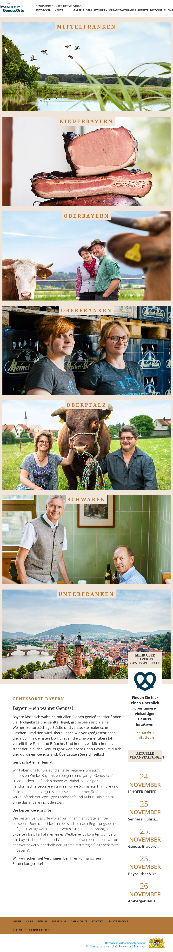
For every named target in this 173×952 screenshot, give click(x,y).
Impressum (59, 921)
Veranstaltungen (122, 10)
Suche (168, 10)
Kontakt (97, 921)
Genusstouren (96, 10)
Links (29, 921)
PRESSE (17, 921)
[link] (86, 943)
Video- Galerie (78, 8)
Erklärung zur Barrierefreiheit (33, 930)
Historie (156, 10)
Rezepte (142, 10)
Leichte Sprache (118, 921)
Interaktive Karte (63, 8)
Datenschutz (79, 921)
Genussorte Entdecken (44, 8)
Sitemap (6, 3)
